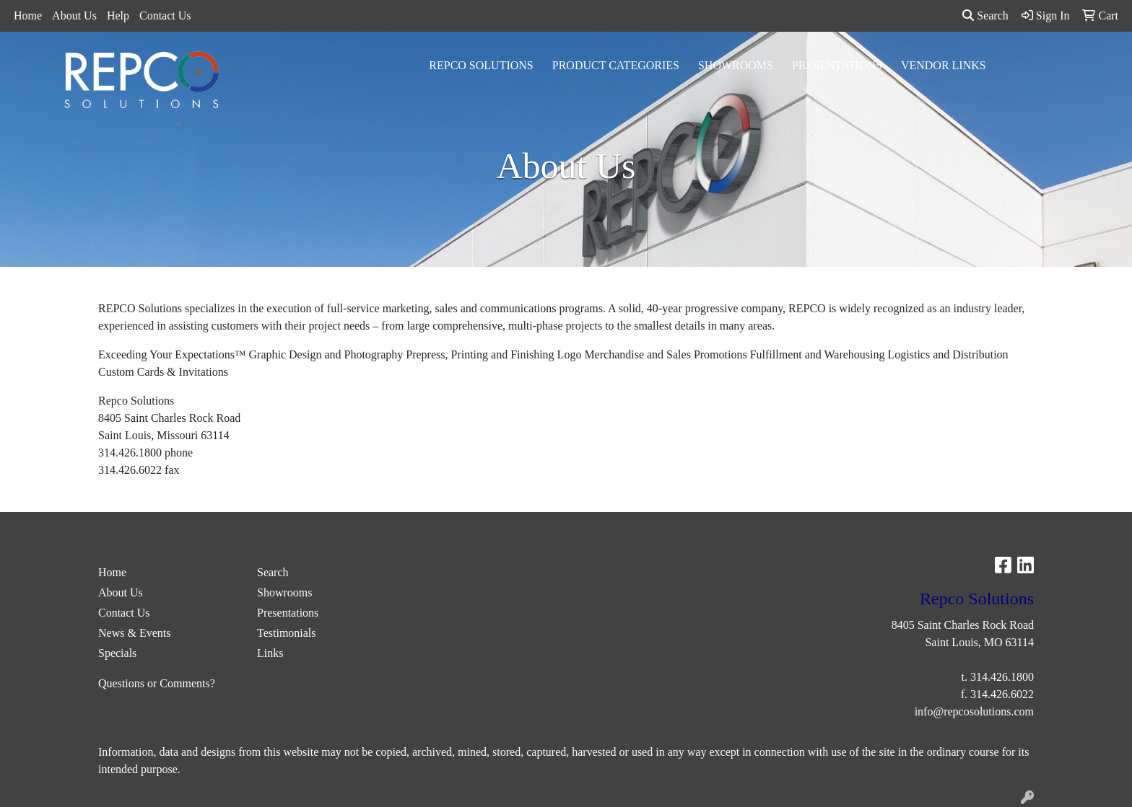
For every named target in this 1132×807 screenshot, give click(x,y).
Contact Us (165, 15)
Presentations (837, 65)
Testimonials (286, 633)
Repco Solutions (481, 65)
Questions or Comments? (156, 683)
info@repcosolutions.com (974, 711)
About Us (74, 15)
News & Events (134, 633)
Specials (117, 653)
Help (118, 15)
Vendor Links (943, 65)
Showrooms (735, 65)
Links (270, 653)
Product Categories (615, 65)
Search (985, 15)
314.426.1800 (1002, 677)
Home (28, 15)
